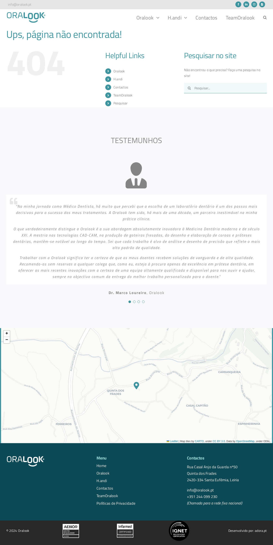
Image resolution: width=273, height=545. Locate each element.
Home (101, 465)
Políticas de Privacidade (116, 503)
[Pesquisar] (189, 88)
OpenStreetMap (245, 441)
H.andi (118, 79)
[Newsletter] (262, 4)
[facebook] (238, 4)
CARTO (199, 441)
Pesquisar (120, 103)
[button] (265, 17)
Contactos (120, 87)
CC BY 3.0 (219, 441)
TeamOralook (123, 95)
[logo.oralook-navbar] (26, 13)
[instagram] (254, 4)
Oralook (119, 71)
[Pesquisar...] (225, 88)
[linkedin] (246, 4)
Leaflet (172, 441)
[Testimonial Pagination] (129, 302)
